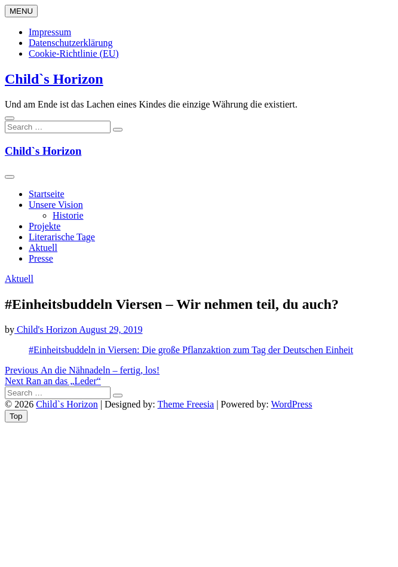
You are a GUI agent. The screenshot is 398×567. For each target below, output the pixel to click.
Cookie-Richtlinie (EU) (74, 53)
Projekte (44, 226)
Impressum (50, 32)
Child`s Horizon (54, 79)
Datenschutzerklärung (70, 43)
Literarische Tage (62, 237)
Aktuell (43, 248)
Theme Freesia (186, 404)
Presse (41, 258)
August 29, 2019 (110, 329)
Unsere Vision (56, 205)
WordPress (291, 404)
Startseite (47, 194)
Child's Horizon (46, 329)
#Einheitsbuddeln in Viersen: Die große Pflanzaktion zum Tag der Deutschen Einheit (191, 350)
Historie (68, 215)
